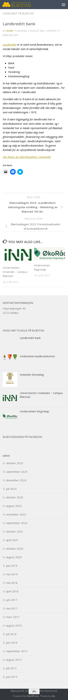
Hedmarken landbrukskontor (37, 356)
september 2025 (16, 471)
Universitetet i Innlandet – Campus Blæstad (15, 272)
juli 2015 (11, 668)
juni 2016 (11, 642)
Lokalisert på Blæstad (18, 13)
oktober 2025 (14, 463)
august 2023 (14, 506)
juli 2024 (11, 489)
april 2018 (12, 591)
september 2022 (16, 523)
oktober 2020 (14, 548)
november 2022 (16, 514)
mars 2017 (13, 617)
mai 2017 (12, 608)
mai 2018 (12, 583)
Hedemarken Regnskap (34, 411)
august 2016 (14, 625)
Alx (53, 696)
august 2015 (14, 659)
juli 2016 (11, 634)
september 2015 (16, 651)
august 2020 (14, 557)
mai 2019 (12, 574)
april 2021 (12, 540)
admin (9, 30)
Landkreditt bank (30, 338)
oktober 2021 (14, 531)
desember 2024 (16, 480)
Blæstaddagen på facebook (22, 437)
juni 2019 (11, 565)
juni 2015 (11, 677)
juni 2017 (11, 600)
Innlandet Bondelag (32, 374)
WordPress (33, 696)
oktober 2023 (14, 497)
